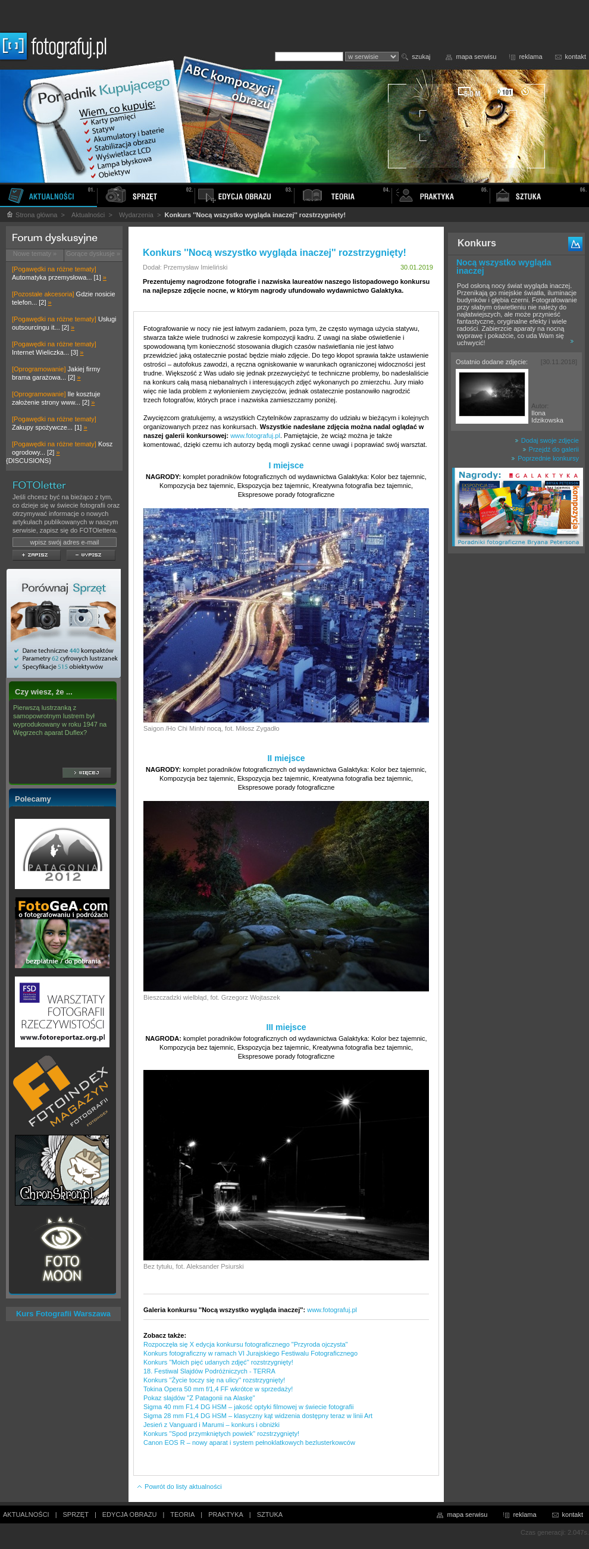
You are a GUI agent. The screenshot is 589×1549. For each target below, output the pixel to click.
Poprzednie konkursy (545, 458)
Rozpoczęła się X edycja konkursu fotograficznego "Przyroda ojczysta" (245, 1344)
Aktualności (88, 214)
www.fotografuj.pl (255, 435)
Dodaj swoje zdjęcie (547, 440)
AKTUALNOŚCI (26, 1514)
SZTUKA (270, 1514)
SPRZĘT (76, 1514)
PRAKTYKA (225, 1514)
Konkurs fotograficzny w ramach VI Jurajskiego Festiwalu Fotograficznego (250, 1353)
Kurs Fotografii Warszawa (63, 1313)
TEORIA (182, 1514)
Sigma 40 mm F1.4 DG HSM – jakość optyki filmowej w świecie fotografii (248, 1406)
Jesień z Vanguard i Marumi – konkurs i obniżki (211, 1424)
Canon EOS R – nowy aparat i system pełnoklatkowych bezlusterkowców (249, 1442)
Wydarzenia (136, 214)
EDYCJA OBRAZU (129, 1514)
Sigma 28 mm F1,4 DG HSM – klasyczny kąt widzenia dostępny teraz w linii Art (257, 1415)
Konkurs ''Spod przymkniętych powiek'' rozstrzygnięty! (221, 1433)
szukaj (421, 56)
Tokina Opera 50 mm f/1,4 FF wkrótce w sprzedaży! (218, 1388)
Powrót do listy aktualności (179, 1486)
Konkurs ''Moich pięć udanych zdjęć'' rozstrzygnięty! (218, 1362)
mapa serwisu (476, 56)
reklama (530, 56)
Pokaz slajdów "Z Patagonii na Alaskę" (199, 1397)
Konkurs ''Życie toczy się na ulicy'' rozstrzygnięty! (214, 1380)
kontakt (575, 56)
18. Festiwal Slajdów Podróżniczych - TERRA (209, 1371)
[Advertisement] (516, 746)
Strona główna (31, 214)
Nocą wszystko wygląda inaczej (504, 267)
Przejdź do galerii (550, 449)
